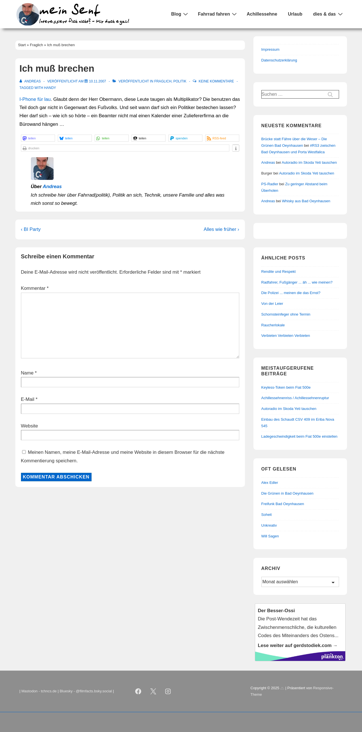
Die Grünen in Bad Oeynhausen (287, 493)
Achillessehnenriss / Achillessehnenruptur (295, 398)
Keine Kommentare (216, 81)
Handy (50, 88)
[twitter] (153, 691)
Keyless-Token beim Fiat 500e (286, 387)
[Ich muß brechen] (97, 81)
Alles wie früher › (221, 229)
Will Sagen (270, 536)
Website (29, 426)
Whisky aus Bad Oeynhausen (306, 201)
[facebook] (138, 691)
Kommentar (35, 288)
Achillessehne (262, 14)
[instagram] (168, 691)
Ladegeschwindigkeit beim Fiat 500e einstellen (299, 436)
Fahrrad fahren (218, 14)
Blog (180, 14)
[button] (38, 138)
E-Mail (28, 399)
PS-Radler (269, 184)
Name (27, 373)
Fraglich (163, 81)
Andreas (52, 186)
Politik (179, 81)
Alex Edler (269, 482)
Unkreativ (269, 525)
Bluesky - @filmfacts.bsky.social (86, 691)
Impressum (270, 49)
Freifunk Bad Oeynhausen (282, 504)
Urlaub (295, 14)
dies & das (328, 14)
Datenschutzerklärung (279, 60)
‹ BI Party (31, 229)
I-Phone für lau (35, 99)
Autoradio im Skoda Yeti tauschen (309, 162)
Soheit (266, 514)
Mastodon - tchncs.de (39, 691)
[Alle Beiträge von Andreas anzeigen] (31, 81)
